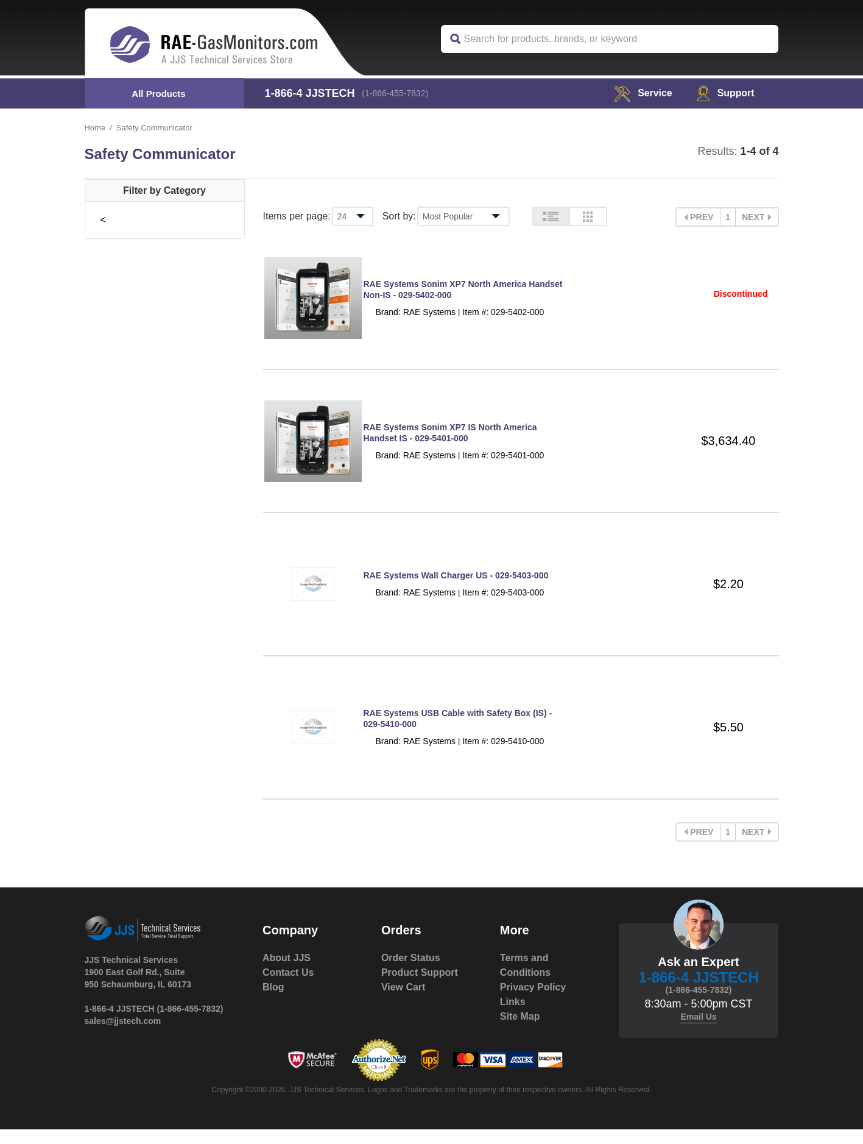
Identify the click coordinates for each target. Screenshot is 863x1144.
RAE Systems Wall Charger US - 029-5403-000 (456, 586)
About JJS (286, 972)
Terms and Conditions (525, 979)
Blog (273, 1002)
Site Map (520, 1031)
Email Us (698, 1031)
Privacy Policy (533, 1002)
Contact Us (288, 987)
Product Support (419, 987)
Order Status (410, 972)
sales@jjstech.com (123, 1035)
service (642, 93)
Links (513, 1016)
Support (725, 93)
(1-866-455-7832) (395, 93)
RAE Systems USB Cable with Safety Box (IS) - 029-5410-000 (458, 732)
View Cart (403, 1002)
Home (95, 127)
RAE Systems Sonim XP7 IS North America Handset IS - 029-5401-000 (450, 438)
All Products (158, 93)
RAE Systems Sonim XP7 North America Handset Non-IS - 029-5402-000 (463, 292)
